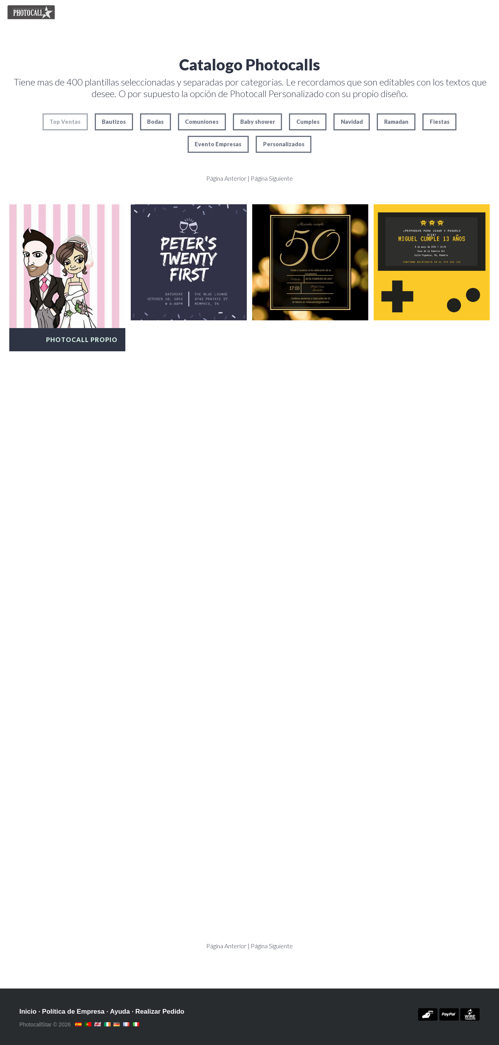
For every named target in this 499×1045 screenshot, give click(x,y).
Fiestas (439, 121)
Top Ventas (65, 121)
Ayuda (120, 1011)
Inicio (27, 1011)
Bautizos (114, 121)
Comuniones (202, 121)
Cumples (308, 121)
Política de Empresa (73, 1011)
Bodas (155, 121)
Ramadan (396, 121)
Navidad (352, 121)
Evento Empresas (218, 144)
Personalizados (283, 144)
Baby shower (257, 121)
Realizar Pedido (160, 1011)
